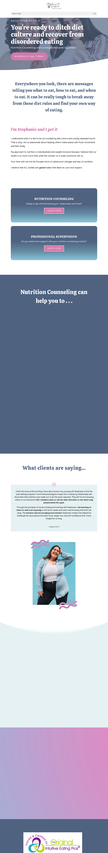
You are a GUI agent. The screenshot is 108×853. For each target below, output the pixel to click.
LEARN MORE (54, 210)
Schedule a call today (29, 56)
